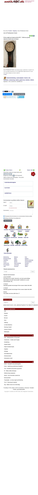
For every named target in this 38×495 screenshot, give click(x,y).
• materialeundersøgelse (10, 182)
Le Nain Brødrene (8, 324)
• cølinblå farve (7, 193)
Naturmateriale (17, 263)
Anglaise (6, 349)
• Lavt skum (7, 187)
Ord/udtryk (16, 264)
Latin (5, 266)
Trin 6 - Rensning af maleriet (10, 382)
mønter (17, 80)
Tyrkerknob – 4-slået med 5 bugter (12, 339)
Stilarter (26, 264)
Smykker (27, 263)
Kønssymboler (7, 377)
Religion (27, 258)
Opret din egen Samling (19, 94)
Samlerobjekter (28, 261)
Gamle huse (6, 263)
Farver (5, 261)
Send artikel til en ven (10, 96)
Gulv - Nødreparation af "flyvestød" (12, 337)
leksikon (28, 80)
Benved (6, 317)
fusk (5, 311)
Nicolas (5, 291)
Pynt (26, 257)
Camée (5, 315)
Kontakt (31, 387)
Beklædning (6, 257)
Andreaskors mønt (8, 358)
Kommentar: (6, 210)
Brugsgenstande (7, 258)
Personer (16, 266)
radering (6, 322)
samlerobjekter (20, 77)
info (29, 77)
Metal (15, 258)
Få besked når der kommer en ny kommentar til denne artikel (18, 216)
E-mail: (5, 205)
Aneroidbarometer (8, 353)
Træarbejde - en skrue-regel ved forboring (13, 380)
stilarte (32, 80)
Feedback (21, 96)
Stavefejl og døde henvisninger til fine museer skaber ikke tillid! (18, 285)
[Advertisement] (15, 16)
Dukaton (6, 313)
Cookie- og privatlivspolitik (19, 389)
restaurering (12, 80)
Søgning (15, 30)
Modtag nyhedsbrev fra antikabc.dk (12, 218)
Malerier (16, 257)
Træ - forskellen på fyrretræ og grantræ (13, 368)
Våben (26, 266)
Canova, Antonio (8, 329)
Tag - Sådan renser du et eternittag (12, 384)
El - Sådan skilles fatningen (10, 370)
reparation (6, 80)
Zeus (5, 320)
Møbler (15, 260)
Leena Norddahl (7, 276)
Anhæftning (6, 342)
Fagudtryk (6, 260)
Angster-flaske (7, 344)
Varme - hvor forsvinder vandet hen (12, 375)
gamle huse (22, 80)
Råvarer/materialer (29, 260)
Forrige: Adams (8, 170)
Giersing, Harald (7, 327)
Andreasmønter (7, 355)
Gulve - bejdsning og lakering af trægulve (13, 366)
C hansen (6, 284)
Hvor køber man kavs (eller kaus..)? (12, 293)
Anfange (6, 351)
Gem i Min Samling (7, 94)
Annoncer (27, 387)
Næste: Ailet (30, 170)
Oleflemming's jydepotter (9, 373)
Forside (10, 30)
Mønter (15, 261)
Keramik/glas (6, 264)
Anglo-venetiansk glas (9, 346)
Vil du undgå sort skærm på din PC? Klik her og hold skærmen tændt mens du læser (17, 38)
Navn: (5, 202)
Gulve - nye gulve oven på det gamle (12, 364)
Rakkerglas (6, 331)
